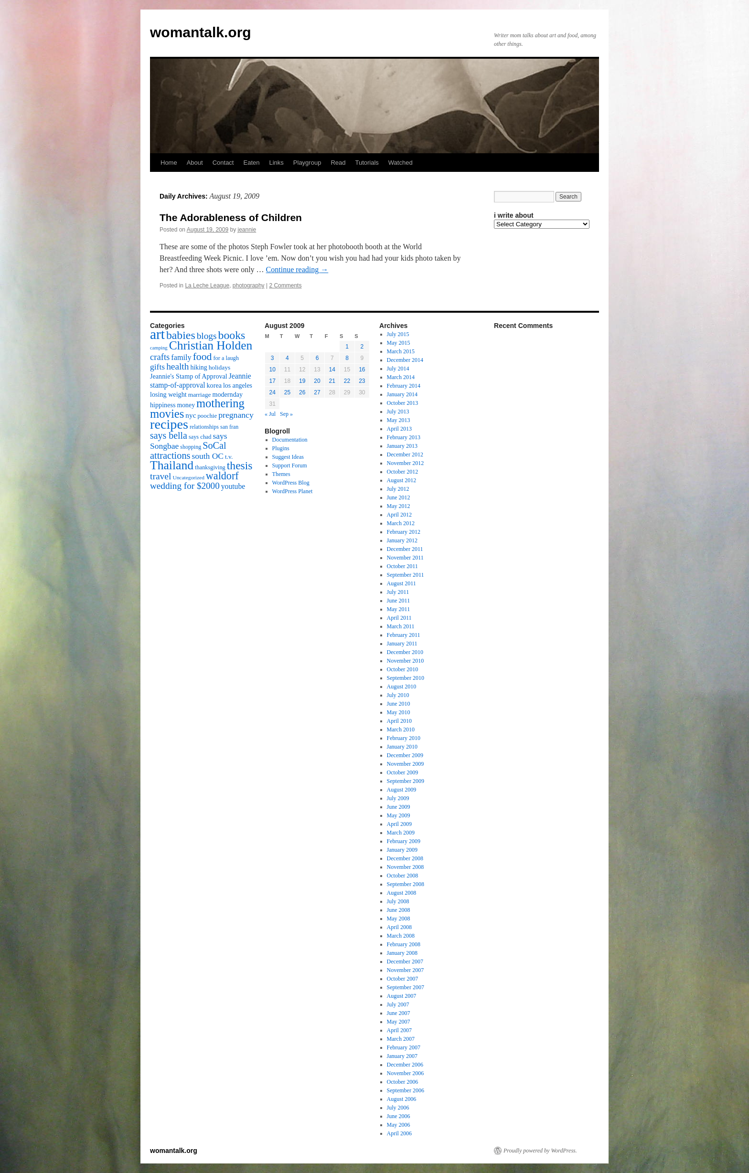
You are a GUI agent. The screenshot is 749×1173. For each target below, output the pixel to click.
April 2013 (399, 428)
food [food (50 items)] (202, 356)
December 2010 (405, 652)
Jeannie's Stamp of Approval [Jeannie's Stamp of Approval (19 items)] (188, 376)
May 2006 (398, 1124)
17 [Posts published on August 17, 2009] (272, 381)
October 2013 (402, 403)
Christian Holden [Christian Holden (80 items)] (211, 345)
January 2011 (402, 643)
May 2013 (398, 420)
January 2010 (402, 746)
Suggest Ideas (288, 457)
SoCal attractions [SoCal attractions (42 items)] (188, 450)
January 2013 (402, 446)
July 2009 (398, 798)
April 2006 (399, 1133)
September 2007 (405, 987)
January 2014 (402, 394)
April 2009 (399, 824)
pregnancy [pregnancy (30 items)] (236, 415)
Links (276, 162)
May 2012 (398, 506)
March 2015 (401, 351)
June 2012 (398, 497)
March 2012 (401, 523)
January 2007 (402, 1056)
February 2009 (403, 841)
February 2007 (403, 1047)
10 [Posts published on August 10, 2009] (272, 369)
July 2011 (398, 592)
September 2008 (405, 884)
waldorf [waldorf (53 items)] (222, 476)
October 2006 (402, 1081)
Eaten (251, 162)
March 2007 (401, 1039)
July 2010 (398, 695)
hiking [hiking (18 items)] (198, 367)
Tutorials (366, 162)
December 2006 (405, 1064)
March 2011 (401, 626)
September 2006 (405, 1090)
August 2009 (402, 789)
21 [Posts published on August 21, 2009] (332, 381)
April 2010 (399, 721)
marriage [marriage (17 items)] (199, 394)
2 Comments (285, 285)
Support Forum (289, 465)
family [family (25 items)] (181, 357)
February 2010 (403, 738)
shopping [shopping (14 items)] (190, 447)
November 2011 (405, 557)
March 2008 (401, 935)
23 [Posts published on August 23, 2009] (362, 381)
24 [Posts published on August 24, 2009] (272, 392)
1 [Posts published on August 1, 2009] (347, 346)
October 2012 (402, 471)
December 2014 (405, 360)
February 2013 (403, 437)
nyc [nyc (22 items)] (190, 415)
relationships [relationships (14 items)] (204, 426)
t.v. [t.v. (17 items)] (229, 456)
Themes (281, 474)
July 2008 (398, 901)
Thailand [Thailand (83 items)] (171, 465)
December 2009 (405, 755)
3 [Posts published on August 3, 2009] (272, 358)
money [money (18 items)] (186, 405)
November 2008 (405, 867)
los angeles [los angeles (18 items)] (237, 385)
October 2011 (402, 566)
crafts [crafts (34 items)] (160, 357)
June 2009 (398, 806)
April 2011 (399, 617)
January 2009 (402, 849)
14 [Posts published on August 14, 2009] (332, 369)
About (195, 162)
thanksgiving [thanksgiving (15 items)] (210, 467)
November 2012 (405, 463)
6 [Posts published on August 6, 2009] (317, 358)
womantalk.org (200, 32)
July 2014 (398, 368)
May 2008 (398, 918)
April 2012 (399, 514)
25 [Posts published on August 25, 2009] (287, 392)
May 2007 (398, 1021)
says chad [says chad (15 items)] (200, 436)
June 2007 (398, 1013)
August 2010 (402, 686)
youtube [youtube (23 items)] (233, 486)
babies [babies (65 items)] (180, 335)
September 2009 (405, 781)
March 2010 (401, 729)
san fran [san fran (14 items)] (229, 426)
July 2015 (398, 334)
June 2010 (398, 703)
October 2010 (402, 669)
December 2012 (405, 454)
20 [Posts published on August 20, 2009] (317, 381)
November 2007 (405, 970)
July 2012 (398, 489)
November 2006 (405, 1073)
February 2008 (403, 944)
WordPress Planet (292, 491)
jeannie (247, 229)
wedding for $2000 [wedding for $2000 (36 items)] (185, 486)
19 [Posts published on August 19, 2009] (302, 381)
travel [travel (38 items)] (160, 476)
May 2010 (398, 712)
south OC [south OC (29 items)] (208, 456)
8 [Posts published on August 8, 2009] (347, 358)
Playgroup (307, 162)
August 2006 (402, 1099)
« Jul (270, 414)
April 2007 (399, 1030)
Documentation (290, 439)
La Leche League (207, 285)
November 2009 (405, 764)
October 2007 (402, 978)
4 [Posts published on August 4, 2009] (287, 358)
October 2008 (402, 875)
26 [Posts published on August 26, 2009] (302, 392)
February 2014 (403, 385)
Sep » (286, 414)
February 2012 (403, 531)
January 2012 (402, 540)
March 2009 (401, 832)
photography (249, 285)
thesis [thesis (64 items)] (240, 465)
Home (168, 162)
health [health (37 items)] (177, 366)
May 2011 (398, 609)
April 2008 (399, 927)
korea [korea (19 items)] (214, 385)
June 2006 (398, 1116)
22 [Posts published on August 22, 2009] (347, 381)
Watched (400, 162)
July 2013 (398, 411)
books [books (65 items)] (232, 335)
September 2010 (405, 678)
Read (338, 162)
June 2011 (398, 600)
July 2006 (398, 1107)
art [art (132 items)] (157, 334)
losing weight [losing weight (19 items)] (168, 394)
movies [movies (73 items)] (167, 413)
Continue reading (297, 269)
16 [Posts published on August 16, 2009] (362, 369)
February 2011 (403, 635)
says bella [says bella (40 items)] (168, 435)
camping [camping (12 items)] (159, 347)
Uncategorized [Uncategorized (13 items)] (188, 477)
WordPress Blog (291, 482)
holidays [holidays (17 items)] (219, 367)
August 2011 (401, 583)
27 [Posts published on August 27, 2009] (317, 392)
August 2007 (402, 996)
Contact (223, 162)
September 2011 (405, 574)
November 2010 (405, 660)
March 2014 (401, 377)
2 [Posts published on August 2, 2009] (362, 346)
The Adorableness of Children (231, 217)
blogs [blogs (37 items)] (207, 336)
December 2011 (405, 549)
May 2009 (398, 815)
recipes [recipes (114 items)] (169, 424)
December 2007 (405, 961)
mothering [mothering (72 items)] (220, 403)
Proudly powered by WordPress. (540, 1150)
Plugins (280, 448)
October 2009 (402, 772)
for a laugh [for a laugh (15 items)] (226, 358)
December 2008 (405, 858)
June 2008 (398, 910)
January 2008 (402, 953)
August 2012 (402, 480)
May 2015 (398, 342)
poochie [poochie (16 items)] (207, 415)
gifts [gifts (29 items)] (157, 366)
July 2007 (398, 1004)
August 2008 (402, 892)
